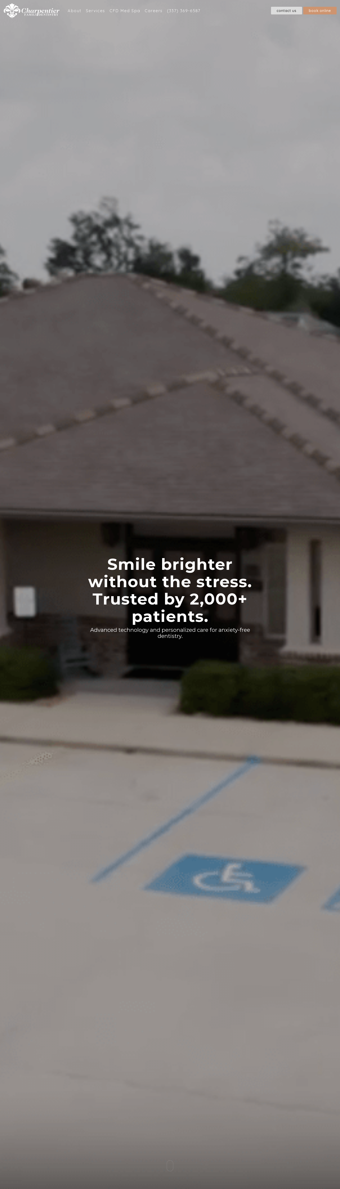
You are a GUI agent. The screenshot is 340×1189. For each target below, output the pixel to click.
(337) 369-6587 (183, 10)
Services (95, 10)
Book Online (320, 10)
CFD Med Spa (125, 10)
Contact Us (286, 10)
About (74, 10)
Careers (154, 10)
